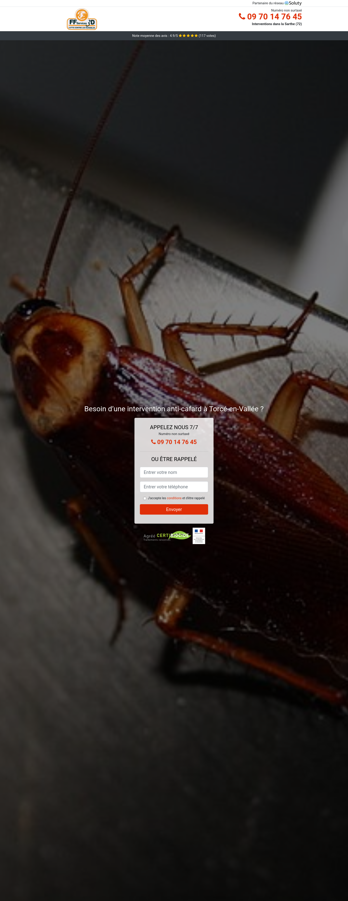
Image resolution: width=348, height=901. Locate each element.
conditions (174, 498)
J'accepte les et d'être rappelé (176, 498)
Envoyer (174, 509)
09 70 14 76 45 (270, 16)
